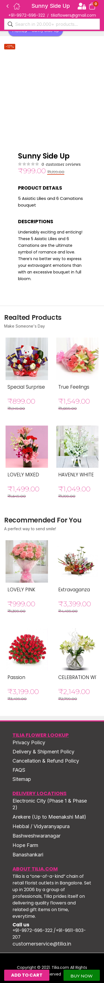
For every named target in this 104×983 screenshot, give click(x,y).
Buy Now (81, 976)
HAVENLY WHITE (76, 474)
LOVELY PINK (21, 589)
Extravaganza (74, 589)
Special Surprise (26, 387)
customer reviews (61, 164)
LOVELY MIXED (23, 474)
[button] (92, 5)
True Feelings (73, 387)
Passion (16, 677)
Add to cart (26, 975)
